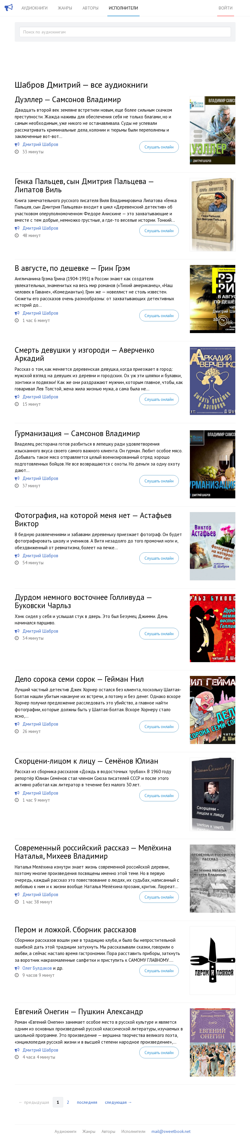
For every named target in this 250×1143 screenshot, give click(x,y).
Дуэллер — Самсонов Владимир (68, 99)
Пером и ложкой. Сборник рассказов (75, 929)
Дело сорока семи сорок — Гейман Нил (79, 679)
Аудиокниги (34, 8)
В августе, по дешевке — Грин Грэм (72, 268)
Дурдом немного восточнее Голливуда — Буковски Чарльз (83, 601)
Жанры (65, 8)
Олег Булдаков (37, 968)
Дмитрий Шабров (40, 144)
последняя (87, 1102)
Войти (226, 8)
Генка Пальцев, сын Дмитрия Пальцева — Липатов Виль (84, 185)
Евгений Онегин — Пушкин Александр (79, 1011)
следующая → (118, 1102)
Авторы (90, 8)
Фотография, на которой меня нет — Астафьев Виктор (93, 519)
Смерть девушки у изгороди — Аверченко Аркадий (84, 354)
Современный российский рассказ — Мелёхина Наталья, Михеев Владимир (93, 852)
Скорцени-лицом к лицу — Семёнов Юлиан (86, 761)
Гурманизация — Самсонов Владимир (77, 433)
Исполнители (123, 8)
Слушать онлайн (158, 147)
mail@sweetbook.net (171, 1131)
